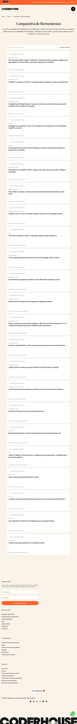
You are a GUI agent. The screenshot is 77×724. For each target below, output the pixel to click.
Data (3, 621)
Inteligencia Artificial (8, 614)
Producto (5, 628)
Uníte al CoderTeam (8, 676)
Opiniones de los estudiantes (11, 647)
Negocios (5, 626)
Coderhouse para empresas (10, 642)
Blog (9, 16)
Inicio (3, 16)
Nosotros (5, 668)
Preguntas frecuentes (8, 654)
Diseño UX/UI (6, 624)
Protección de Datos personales (12, 678)
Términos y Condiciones (9, 680)
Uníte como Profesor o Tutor (10, 673)
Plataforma (5, 652)
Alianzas (4, 650)
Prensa (4, 671)
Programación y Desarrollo (10, 616)
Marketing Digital (7, 619)
